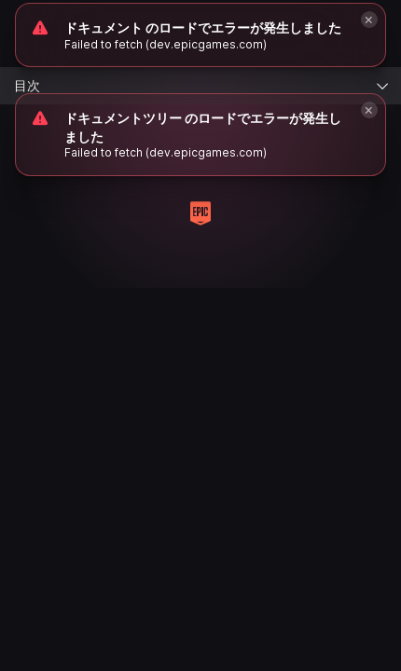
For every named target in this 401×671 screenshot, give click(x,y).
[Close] (369, 110)
